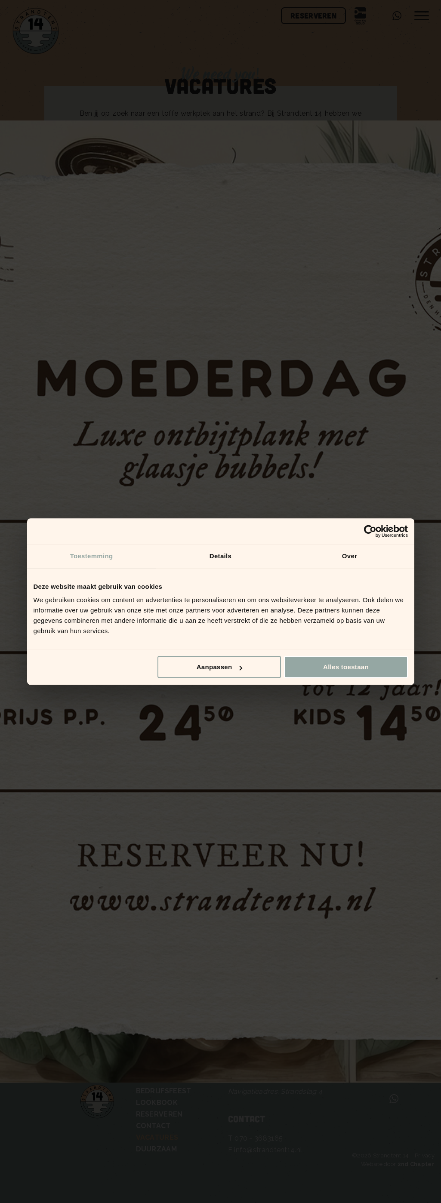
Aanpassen (220, 667)
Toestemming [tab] (91, 556)
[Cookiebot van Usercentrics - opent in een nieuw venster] (370, 531)
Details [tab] (220, 556)
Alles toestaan (346, 667)
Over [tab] (349, 556)
